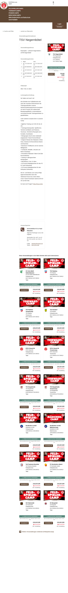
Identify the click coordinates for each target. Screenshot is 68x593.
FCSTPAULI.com (13, 2)
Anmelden (59, 26)
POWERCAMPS (14, 13)
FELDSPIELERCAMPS (16, 8)
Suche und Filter (9, 31)
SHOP (10, 4)
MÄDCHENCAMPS (15, 15)
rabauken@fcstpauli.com (37, 243)
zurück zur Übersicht (26, 31)
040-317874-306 (35, 245)
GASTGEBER (13, 19)
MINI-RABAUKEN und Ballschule (19, 17)
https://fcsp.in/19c (38, 184)
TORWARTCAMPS (15, 11)
